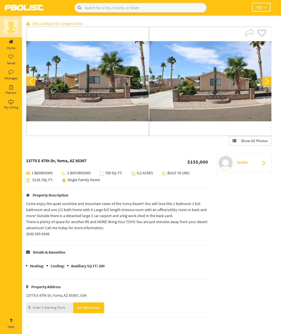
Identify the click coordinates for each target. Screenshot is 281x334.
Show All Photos (250, 140)
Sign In (261, 7)
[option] (87, 81)
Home (11, 45)
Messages (11, 75)
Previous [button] (30, 81)
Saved (11, 60)
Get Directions (88, 307)
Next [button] (266, 81)
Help (11, 323)
